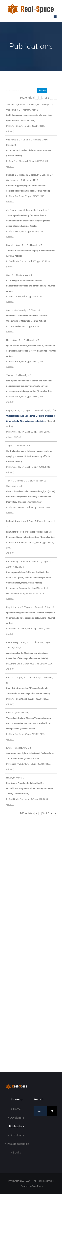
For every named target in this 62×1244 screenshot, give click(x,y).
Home (17, 1109)
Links (9, 437)
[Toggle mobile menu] (55, 16)
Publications (17, 1126)
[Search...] (40, 1111)
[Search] (52, 1111)
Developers (17, 1117)
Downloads (17, 1135)
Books (17, 1152)
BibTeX (10, 131)
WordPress (37, 1186)
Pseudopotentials (17, 1143)
